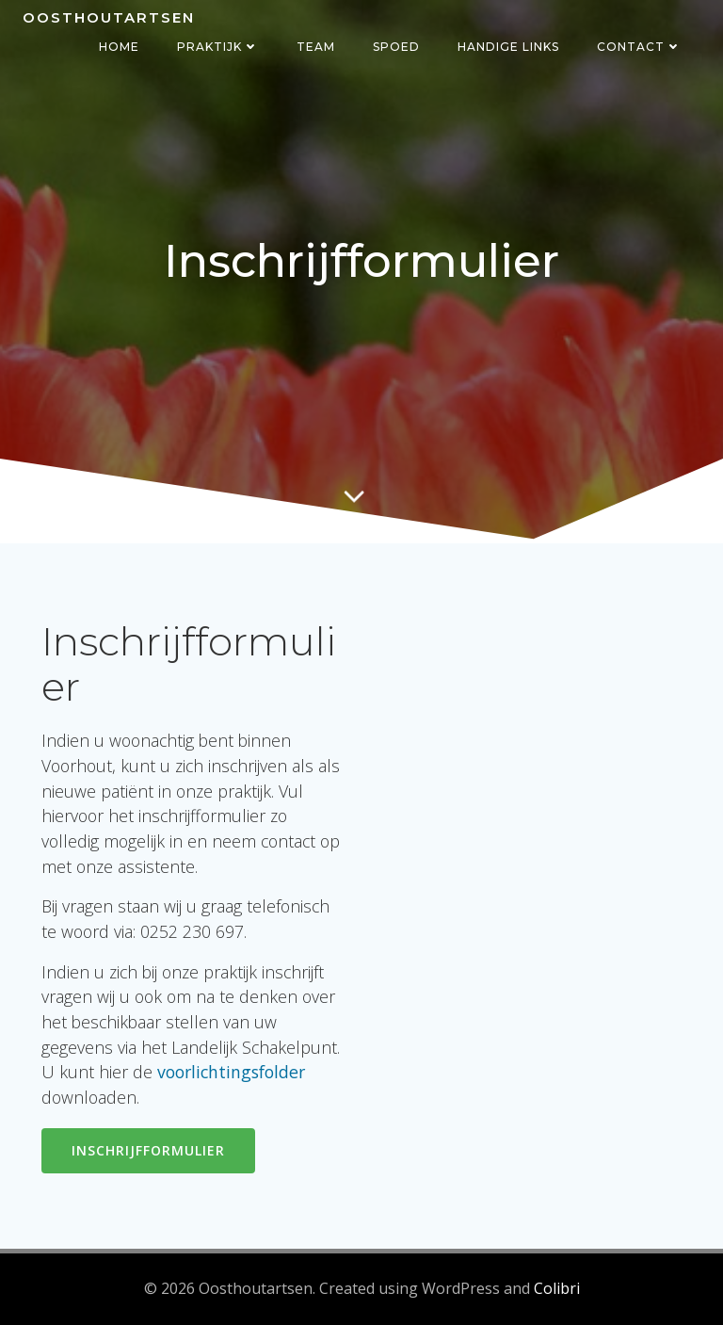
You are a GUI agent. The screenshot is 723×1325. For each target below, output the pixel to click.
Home (119, 47)
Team (316, 47)
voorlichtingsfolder (231, 1071)
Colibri (557, 1288)
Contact (639, 47)
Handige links (508, 47)
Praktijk (218, 47)
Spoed (396, 47)
